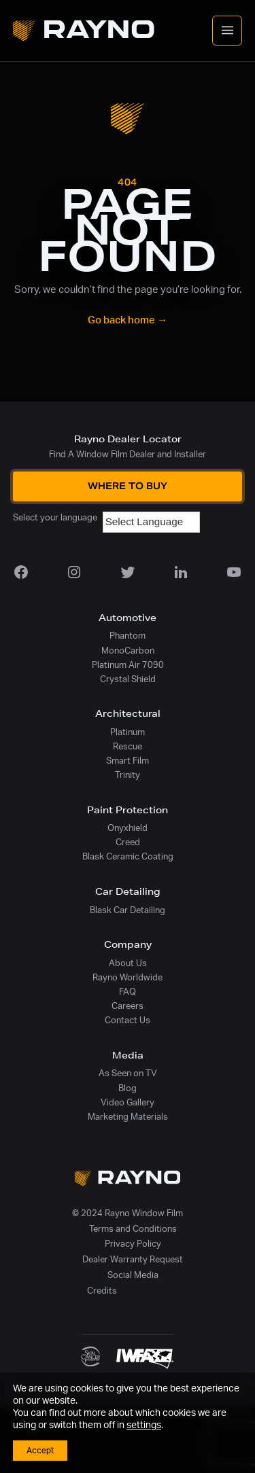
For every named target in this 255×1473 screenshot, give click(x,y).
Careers (127, 1006)
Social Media (132, 1275)
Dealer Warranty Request (132, 1259)
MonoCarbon (127, 651)
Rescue (127, 746)
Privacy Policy (133, 1244)
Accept (40, 1451)
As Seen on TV (128, 1073)
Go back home (127, 320)
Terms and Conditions (133, 1229)
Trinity (127, 775)
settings (143, 1425)
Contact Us (127, 1020)
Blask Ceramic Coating (127, 857)
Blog (127, 1088)
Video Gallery (127, 1102)
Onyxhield (127, 828)
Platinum (127, 732)
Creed (128, 842)
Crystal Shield (128, 679)
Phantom (127, 636)
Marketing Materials (128, 1117)
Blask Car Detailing (127, 910)
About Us (128, 963)
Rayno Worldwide (127, 977)
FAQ (127, 992)
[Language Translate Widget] (151, 522)
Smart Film (127, 761)
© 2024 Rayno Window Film (127, 1213)
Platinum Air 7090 (128, 665)
